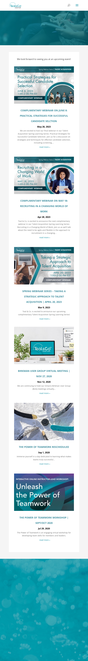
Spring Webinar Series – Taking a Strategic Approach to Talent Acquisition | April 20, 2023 (44, 296)
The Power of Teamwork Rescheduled (44, 447)
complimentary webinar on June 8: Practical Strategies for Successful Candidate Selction (44, 116)
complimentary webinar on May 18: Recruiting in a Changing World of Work (44, 206)
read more (44, 147)
